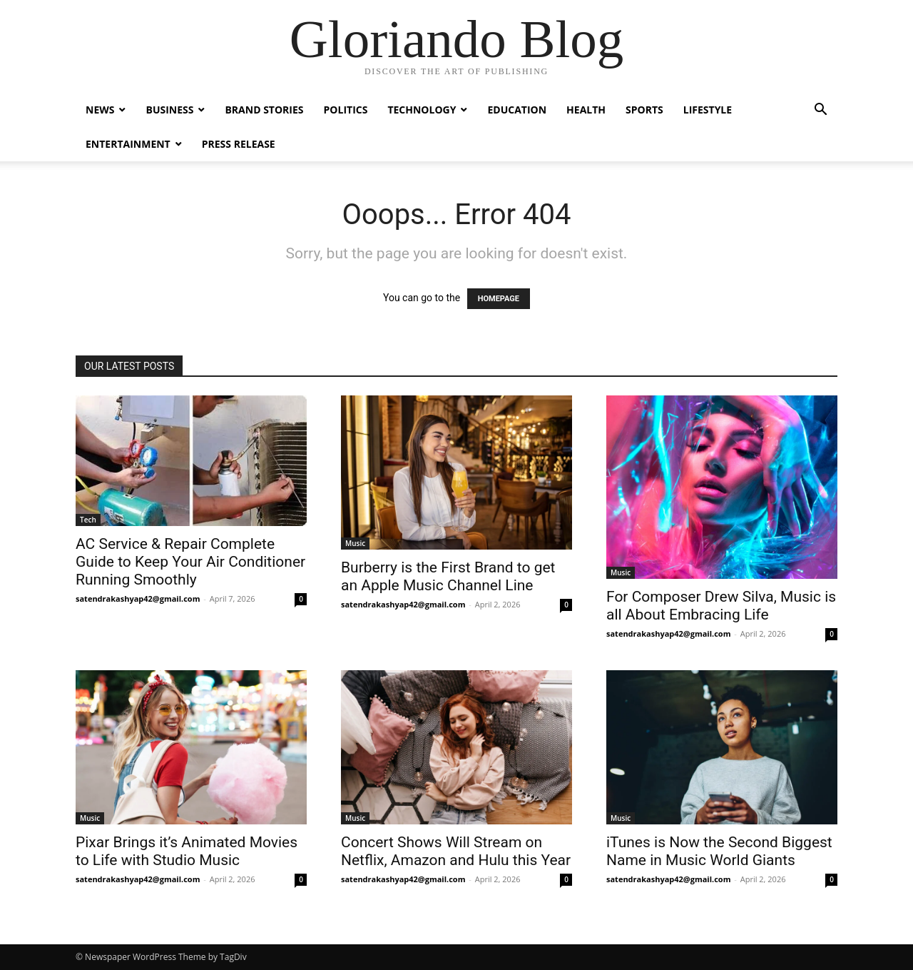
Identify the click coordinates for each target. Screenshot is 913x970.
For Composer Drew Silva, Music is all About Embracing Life (721, 605)
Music (355, 543)
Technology (421, 109)
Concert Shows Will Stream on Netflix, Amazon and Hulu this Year (456, 851)
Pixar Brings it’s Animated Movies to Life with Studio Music (186, 851)
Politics (346, 109)
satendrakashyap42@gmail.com (138, 598)
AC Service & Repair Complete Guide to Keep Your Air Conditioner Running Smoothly (190, 561)
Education (516, 109)
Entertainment (128, 144)
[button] (820, 111)
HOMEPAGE (498, 298)
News (100, 109)
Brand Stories (264, 109)
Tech (88, 520)
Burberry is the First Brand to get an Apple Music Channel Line (448, 576)
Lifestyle (707, 109)
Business (169, 109)
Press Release (238, 144)
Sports (644, 109)
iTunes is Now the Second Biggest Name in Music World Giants (719, 851)
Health (586, 109)
